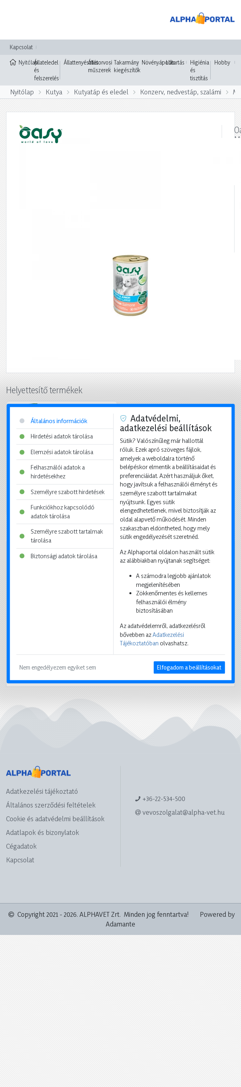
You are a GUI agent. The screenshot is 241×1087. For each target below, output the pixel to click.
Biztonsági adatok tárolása (58, 556)
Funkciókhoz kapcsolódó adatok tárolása (56, 512)
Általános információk (53, 421)
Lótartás (175, 62)
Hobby (222, 62)
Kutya (54, 92)
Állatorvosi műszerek (100, 66)
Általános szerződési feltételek (51, 805)
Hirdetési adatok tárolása (56, 436)
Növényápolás (158, 62)
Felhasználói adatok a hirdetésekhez (52, 472)
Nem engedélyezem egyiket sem (57, 667)
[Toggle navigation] (17, 20)
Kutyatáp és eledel (101, 92)
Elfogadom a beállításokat (189, 667)
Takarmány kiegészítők (127, 66)
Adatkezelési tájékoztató (42, 791)
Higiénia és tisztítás (199, 70)
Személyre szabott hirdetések (62, 492)
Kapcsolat (21, 47)
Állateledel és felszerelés (46, 70)
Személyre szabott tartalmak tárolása (61, 536)
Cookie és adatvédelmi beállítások (55, 818)
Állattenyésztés (81, 62)
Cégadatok (21, 846)
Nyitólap (20, 62)
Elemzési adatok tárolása (56, 452)
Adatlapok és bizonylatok (42, 832)
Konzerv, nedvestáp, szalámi (180, 92)
